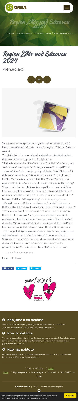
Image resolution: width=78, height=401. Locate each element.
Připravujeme (20, 372)
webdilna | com (56, 387)
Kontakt (52, 372)
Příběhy (39, 368)
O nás (28, 368)
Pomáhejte (37, 372)
